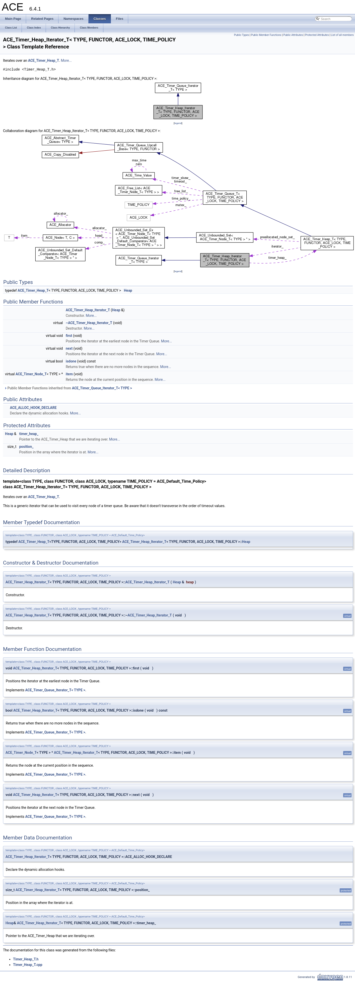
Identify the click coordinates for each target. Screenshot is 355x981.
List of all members (342, 35)
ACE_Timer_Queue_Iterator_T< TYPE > (102, 388)
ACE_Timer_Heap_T (43, 60)
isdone (71, 361)
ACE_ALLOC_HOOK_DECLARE (33, 408)
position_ (26, 447)
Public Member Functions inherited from (68, 388)
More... (66, 60)
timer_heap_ (28, 434)
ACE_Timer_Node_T (31, 374)
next (69, 348)
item (69, 374)
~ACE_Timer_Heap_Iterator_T (89, 323)
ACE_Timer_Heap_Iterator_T (88, 310)
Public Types (241, 35)
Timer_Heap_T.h (25, 959)
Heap (128, 290)
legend (178, 123)
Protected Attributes (317, 35)
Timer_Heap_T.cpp (27, 965)
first (69, 336)
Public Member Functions (266, 35)
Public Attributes (293, 35)
